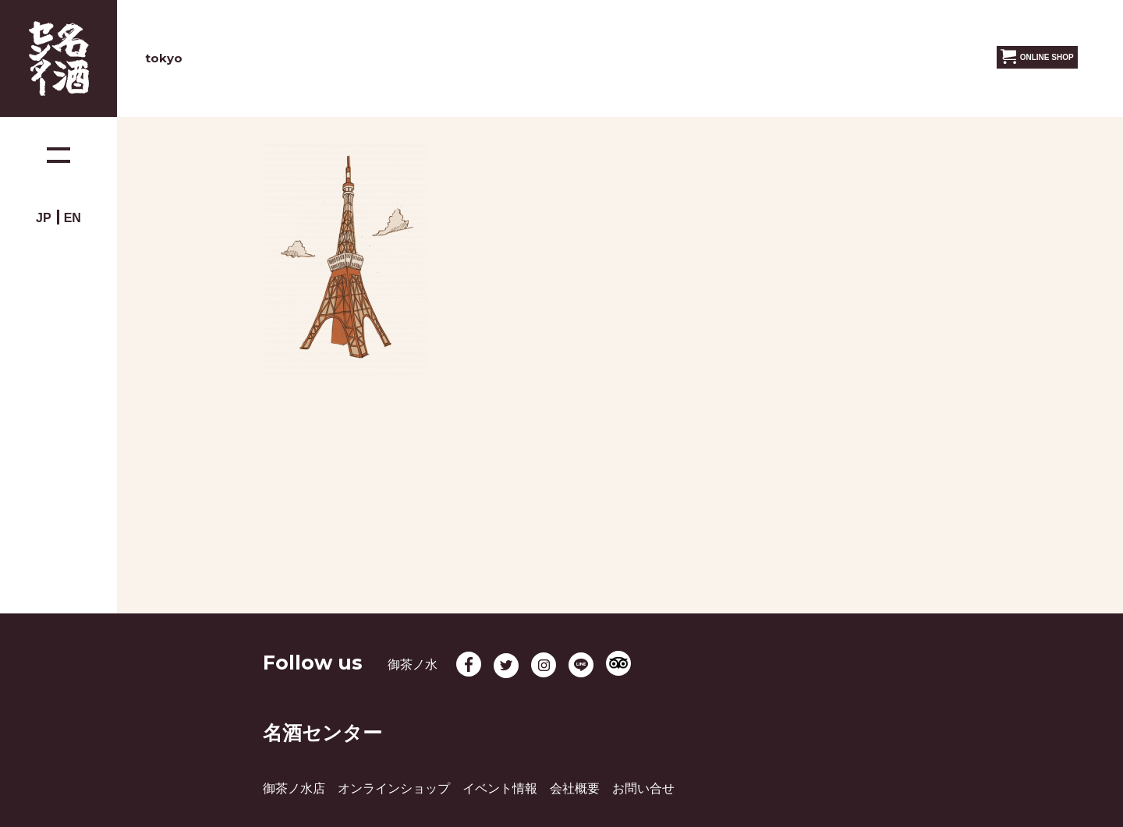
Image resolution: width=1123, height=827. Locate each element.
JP (43, 217)
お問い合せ (643, 788)
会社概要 (575, 788)
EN (72, 217)
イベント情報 (499, 788)
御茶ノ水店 (294, 788)
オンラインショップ (394, 788)
